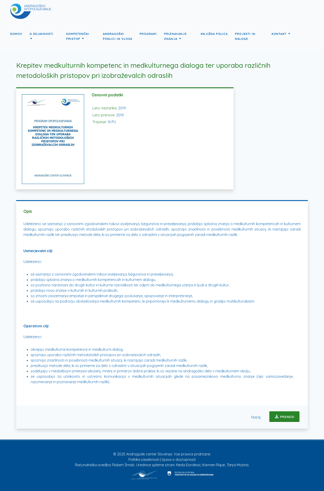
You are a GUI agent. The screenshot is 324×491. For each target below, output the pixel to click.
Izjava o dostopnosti (179, 459)
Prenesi (284, 416)
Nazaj (256, 417)
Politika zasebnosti (144, 459)
